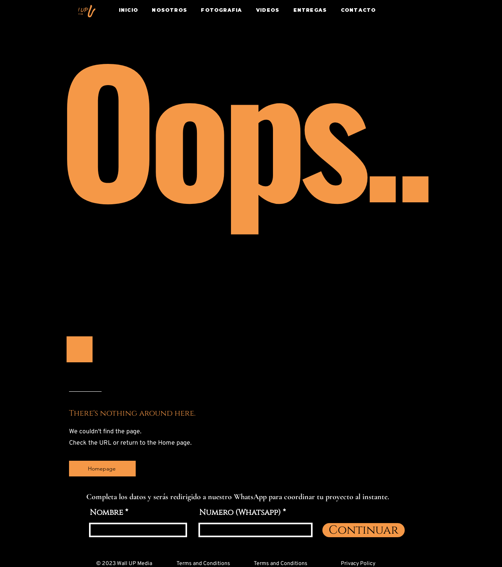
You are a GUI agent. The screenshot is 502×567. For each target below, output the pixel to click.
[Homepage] (102, 468)
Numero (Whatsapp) (240, 512)
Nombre (106, 512)
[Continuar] (363, 530)
